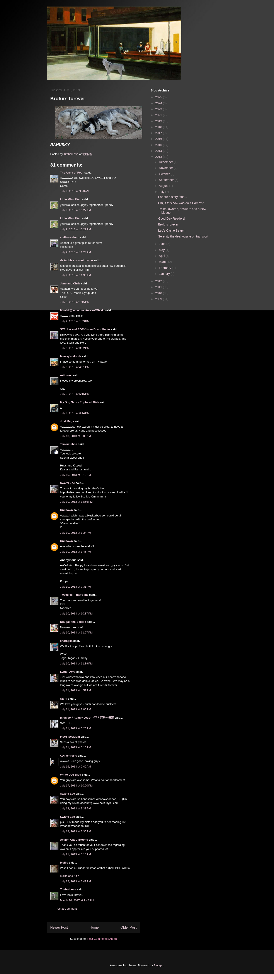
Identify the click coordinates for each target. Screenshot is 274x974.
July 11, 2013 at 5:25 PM (75, 728)
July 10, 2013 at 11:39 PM (76, 663)
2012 (159, 281)
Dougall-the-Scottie (73, 621)
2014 (159, 151)
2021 (159, 115)
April (162, 256)
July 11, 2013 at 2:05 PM (75, 709)
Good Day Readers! (171, 218)
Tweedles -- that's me (74, 594)
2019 (159, 121)
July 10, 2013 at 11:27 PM (76, 632)
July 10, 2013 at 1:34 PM (75, 532)
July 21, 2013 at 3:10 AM (75, 854)
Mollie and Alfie (69, 876)
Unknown (66, 510)
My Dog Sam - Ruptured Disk (79, 402)
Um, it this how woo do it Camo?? (181, 203)
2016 (159, 139)
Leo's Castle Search (171, 230)
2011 (159, 287)
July (162, 192)
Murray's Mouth (70, 356)
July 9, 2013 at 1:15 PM (75, 302)
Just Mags (67, 421)
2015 (159, 145)
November (166, 168)
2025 (159, 97)
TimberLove (68, 889)
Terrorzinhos (68, 444)
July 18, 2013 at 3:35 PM (75, 831)
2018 (159, 127)
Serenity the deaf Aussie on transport (183, 236)
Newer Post (59, 927)
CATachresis (68, 755)
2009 (159, 299)
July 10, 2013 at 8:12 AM (75, 475)
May (162, 250)
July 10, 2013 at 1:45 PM (75, 551)
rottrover (66, 375)
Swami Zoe (67, 483)
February (165, 268)
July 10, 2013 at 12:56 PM (76, 501)
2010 (159, 293)
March (163, 261)
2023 (159, 109)
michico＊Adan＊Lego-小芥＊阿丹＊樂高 (87, 717)
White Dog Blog (70, 774)
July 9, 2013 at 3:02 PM (75, 348)
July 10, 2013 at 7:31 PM (75, 586)
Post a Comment (66, 908)
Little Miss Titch (71, 199)
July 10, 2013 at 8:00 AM (75, 436)
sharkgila (66, 640)
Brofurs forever (168, 224)
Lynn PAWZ (68, 671)
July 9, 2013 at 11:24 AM (75, 252)
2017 (159, 133)
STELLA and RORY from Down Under (85, 329)
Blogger (158, 965)
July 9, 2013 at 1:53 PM (75, 321)
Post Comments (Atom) (102, 938)
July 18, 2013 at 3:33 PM (75, 808)
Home (94, 927)
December (166, 162)
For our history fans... (172, 197)
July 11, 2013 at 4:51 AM (75, 690)
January (165, 273)
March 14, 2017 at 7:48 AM (77, 900)
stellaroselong (69, 237)
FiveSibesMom (70, 736)
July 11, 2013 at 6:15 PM (75, 747)
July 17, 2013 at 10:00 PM (76, 785)
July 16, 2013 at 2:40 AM (75, 766)
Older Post (129, 927)
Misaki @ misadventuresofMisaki (82, 310)
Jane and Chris (70, 283)
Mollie (64, 862)
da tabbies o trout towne (76, 260)
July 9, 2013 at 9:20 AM (74, 191)
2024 (159, 103)
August (164, 186)
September (167, 180)
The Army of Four (72, 172)
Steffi (63, 698)
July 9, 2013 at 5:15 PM (75, 394)
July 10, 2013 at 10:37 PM (76, 613)
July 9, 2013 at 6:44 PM (75, 413)
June (162, 244)
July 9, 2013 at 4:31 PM (75, 367)
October (165, 174)
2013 (159, 156)
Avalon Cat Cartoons (74, 839)
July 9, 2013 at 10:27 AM (75, 210)
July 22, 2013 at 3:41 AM (75, 881)
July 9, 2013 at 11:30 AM (75, 275)
